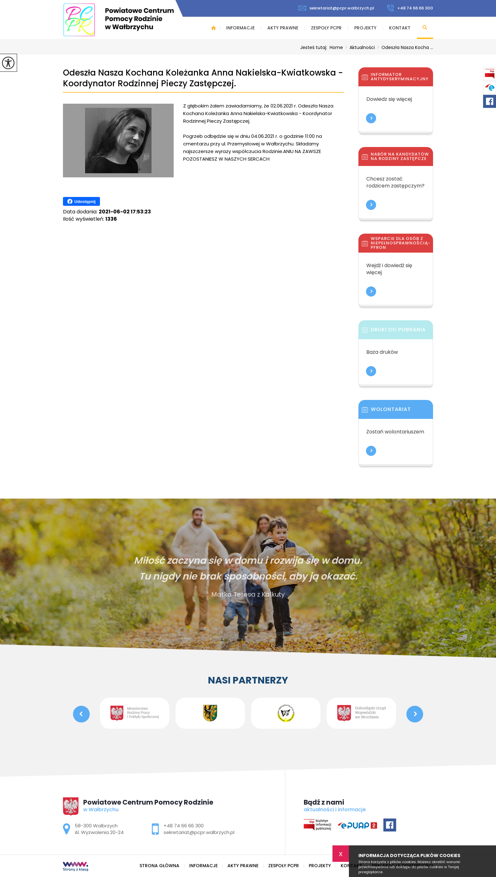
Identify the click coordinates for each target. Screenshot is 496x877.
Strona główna (213, 28)
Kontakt (400, 28)
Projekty (365, 28)
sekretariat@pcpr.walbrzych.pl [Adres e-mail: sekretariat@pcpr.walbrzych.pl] (199, 832)
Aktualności (359, 47)
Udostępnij (81, 201)
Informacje (240, 28)
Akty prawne (282, 28)
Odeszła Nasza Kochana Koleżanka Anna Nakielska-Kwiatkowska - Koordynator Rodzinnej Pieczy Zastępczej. (203, 78)
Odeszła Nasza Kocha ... (404, 47)
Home (336, 47)
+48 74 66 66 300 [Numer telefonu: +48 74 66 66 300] (184, 825)
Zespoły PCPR (326, 28)
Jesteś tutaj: (315, 47)
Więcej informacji (371, 118)
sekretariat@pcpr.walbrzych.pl (336, 8)
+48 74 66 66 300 (410, 8)
